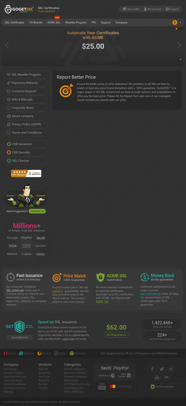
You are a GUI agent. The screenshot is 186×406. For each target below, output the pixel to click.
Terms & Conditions (15, 384)
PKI (94, 22)
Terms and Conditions (24, 132)
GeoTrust (44, 376)
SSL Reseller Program (24, 74)
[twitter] (162, 369)
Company (121, 22)
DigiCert (43, 369)
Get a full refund (150, 293)
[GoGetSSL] (20, 9)
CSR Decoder (18, 152)
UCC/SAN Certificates (76, 384)
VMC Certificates (74, 391)
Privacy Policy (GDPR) (24, 124)
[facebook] (152, 369)
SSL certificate (15, 290)
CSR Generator (19, 144)
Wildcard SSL (71, 380)
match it (57, 291)
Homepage (10, 369)
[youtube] (157, 377)
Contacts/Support (21, 91)
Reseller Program (76, 22)
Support (106, 22)
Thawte (43, 387)
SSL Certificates (14, 22)
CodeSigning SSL (74, 387)
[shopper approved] (171, 369)
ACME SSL (53, 21)
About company (20, 116)
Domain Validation (74, 369)
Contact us (37, 211)
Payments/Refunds (22, 83)
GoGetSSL (45, 372)
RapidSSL (44, 380)
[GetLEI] (19, 327)
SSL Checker (18, 161)
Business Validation (75, 372)
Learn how (68, 338)
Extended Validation (75, 376)
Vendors (45, 365)
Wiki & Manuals (20, 99)
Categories (72, 365)
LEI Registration (116, 334)
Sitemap (8, 391)
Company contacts (14, 387)
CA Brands (35, 22)
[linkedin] (166, 377)
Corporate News (20, 108)
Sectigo (43, 384)
